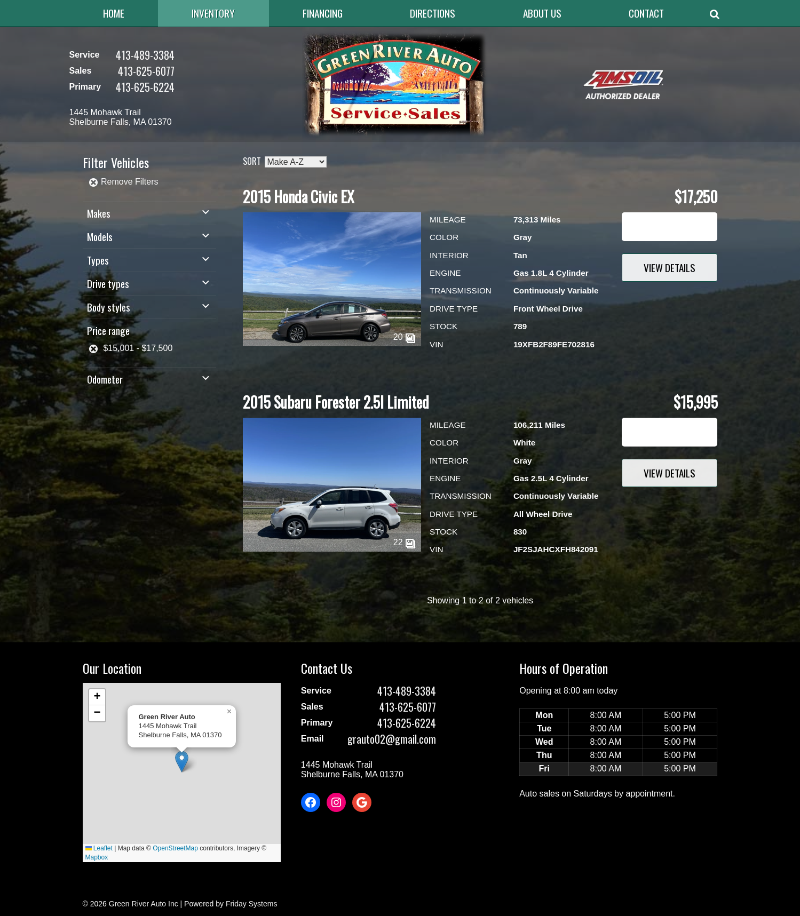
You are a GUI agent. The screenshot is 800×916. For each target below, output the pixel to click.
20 (404, 336)
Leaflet (99, 848)
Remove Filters (123, 181)
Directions (432, 13)
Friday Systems (251, 903)
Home (113, 13)
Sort (252, 161)
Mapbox (96, 857)
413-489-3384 (145, 55)
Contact (646, 13)
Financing (323, 13)
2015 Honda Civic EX (298, 197)
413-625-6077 (146, 71)
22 (404, 542)
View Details (669, 267)
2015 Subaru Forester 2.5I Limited (336, 402)
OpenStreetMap (175, 848)
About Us (542, 13)
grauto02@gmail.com (391, 739)
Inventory (213, 13)
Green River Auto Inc (143, 903)
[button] (181, 761)
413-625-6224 (145, 87)
